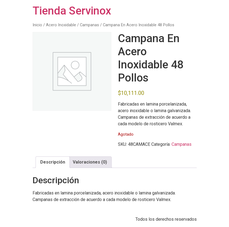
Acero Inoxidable (61, 24)
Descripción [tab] (52, 162)
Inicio (37, 24)
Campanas (89, 24)
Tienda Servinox (72, 10)
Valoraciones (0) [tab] (90, 162)
